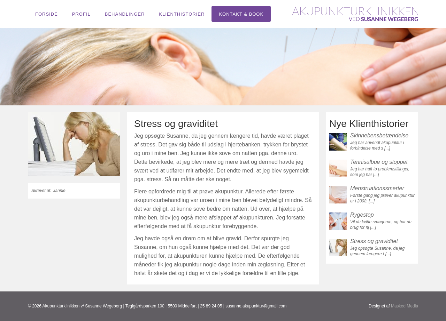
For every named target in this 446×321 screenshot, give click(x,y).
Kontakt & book (241, 14)
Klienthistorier (182, 14)
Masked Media (404, 306)
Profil (81, 14)
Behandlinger (125, 14)
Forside (46, 14)
